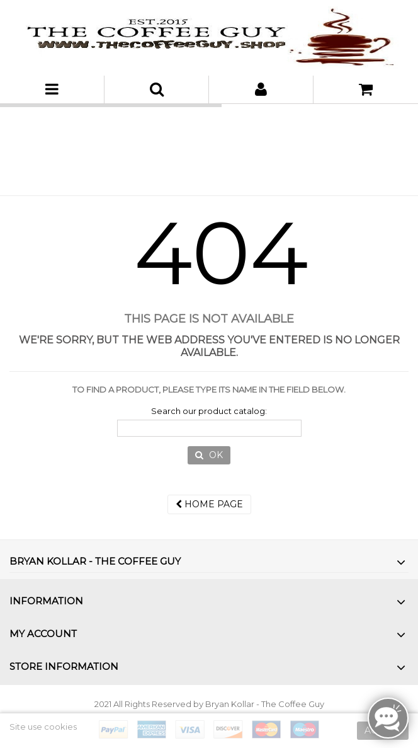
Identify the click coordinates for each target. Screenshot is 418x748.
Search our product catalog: (209, 411)
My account (43, 634)
